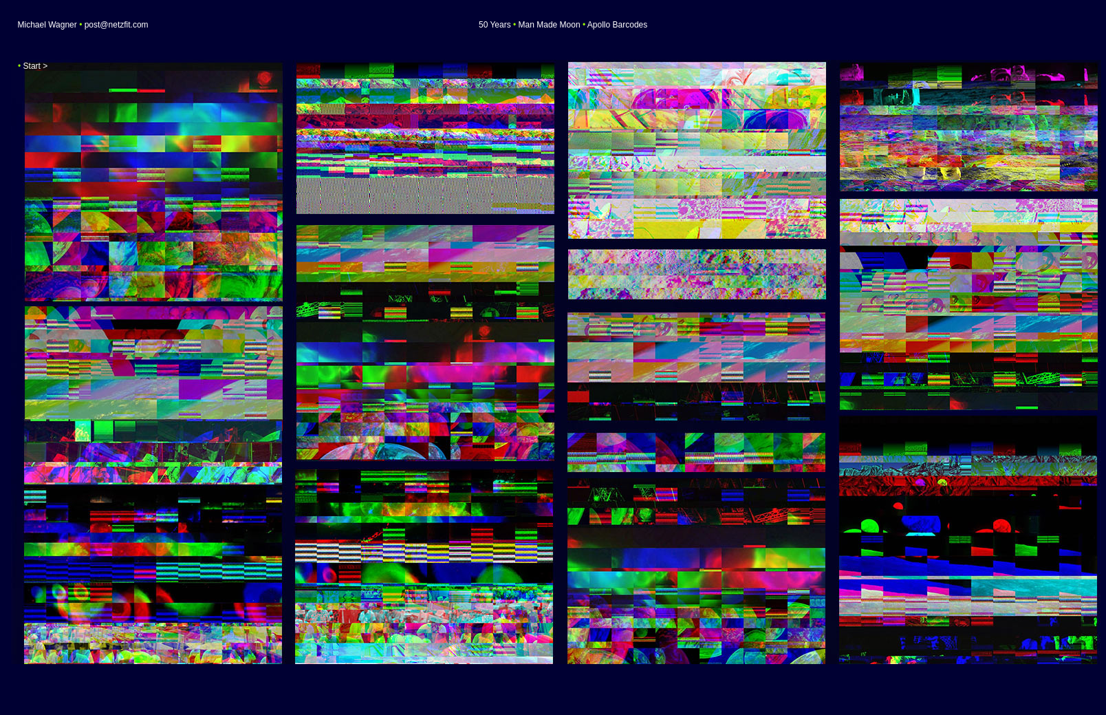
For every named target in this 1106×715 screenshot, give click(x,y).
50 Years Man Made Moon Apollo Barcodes (563, 25)
